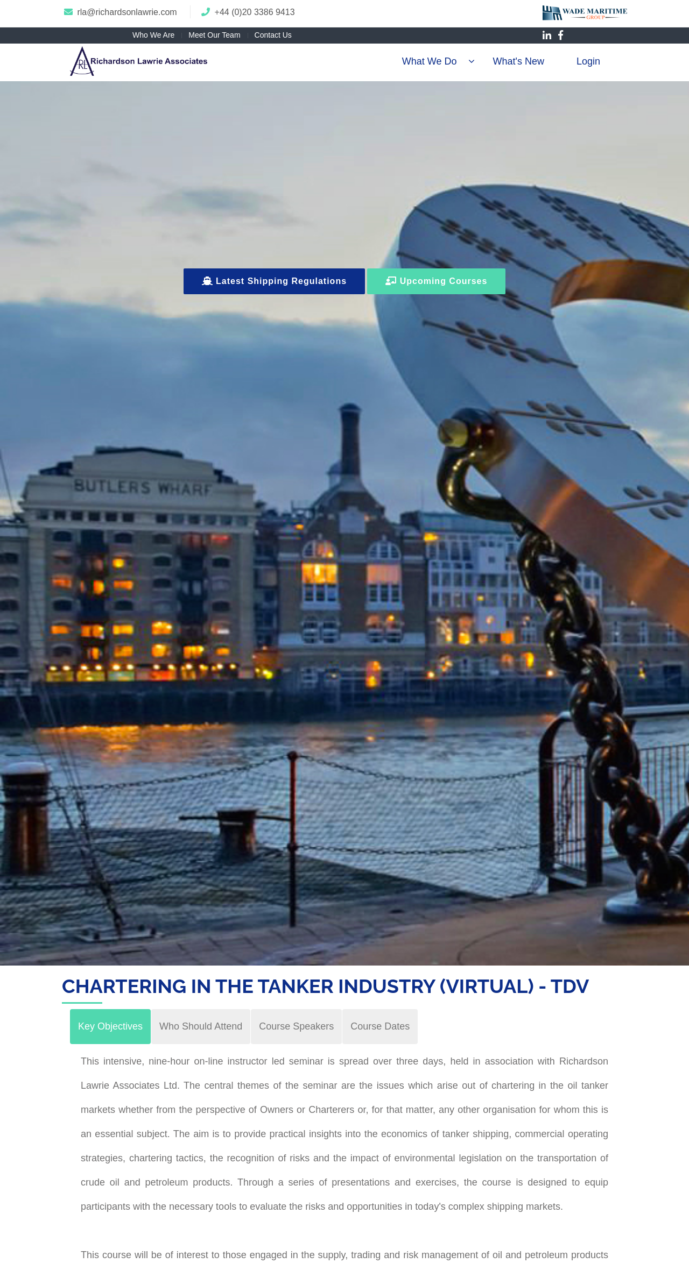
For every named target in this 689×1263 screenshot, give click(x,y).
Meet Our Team (214, 35)
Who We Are (153, 35)
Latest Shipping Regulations (274, 281)
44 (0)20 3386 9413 (257, 12)
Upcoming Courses (436, 281)
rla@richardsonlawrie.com (127, 12)
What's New (518, 61)
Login (588, 61)
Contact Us (273, 35)
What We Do (429, 61)
